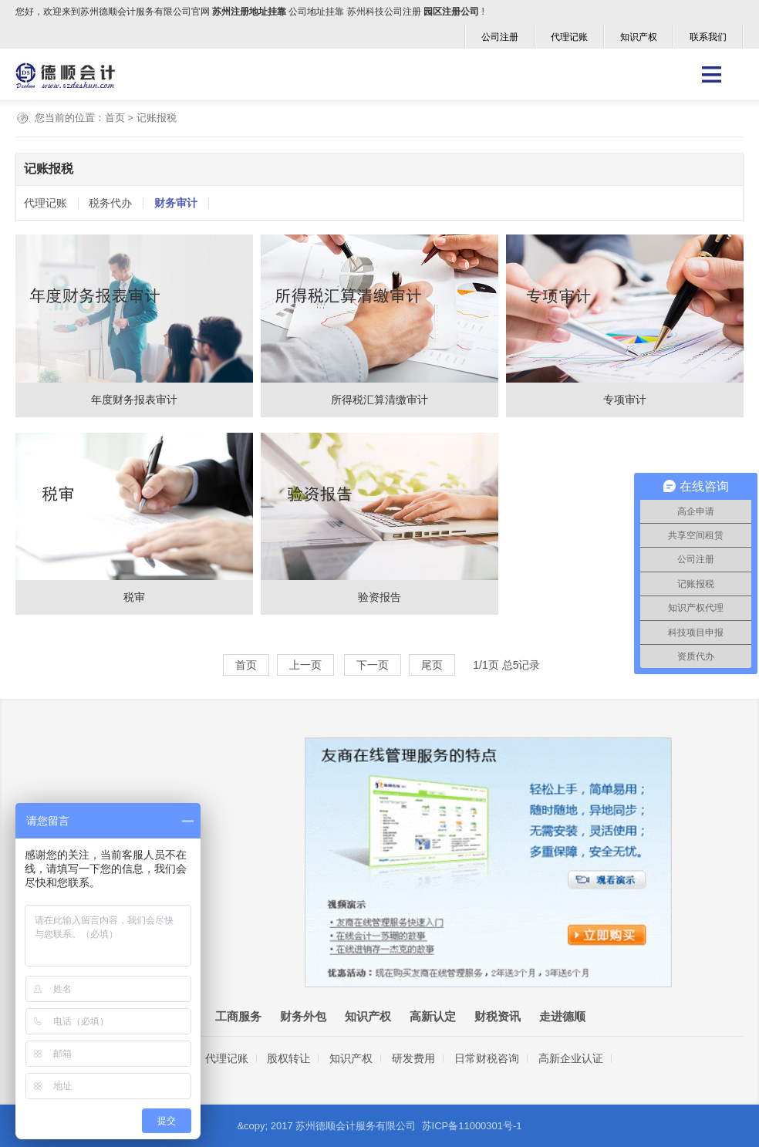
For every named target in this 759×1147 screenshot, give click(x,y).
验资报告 (379, 597)
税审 (134, 597)
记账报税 (157, 117)
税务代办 (110, 203)
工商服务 (238, 1016)
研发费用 (413, 1058)
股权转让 (288, 1058)
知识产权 (638, 37)
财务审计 (175, 203)
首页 (115, 117)
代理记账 (569, 37)
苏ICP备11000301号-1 (472, 1126)
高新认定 (433, 1016)
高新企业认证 (570, 1058)
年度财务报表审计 (134, 399)
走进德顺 (562, 1016)
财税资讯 (497, 1016)
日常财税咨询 (486, 1058)
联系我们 (708, 37)
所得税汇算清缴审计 (379, 399)
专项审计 (624, 399)
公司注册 (499, 37)
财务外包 (303, 1016)
